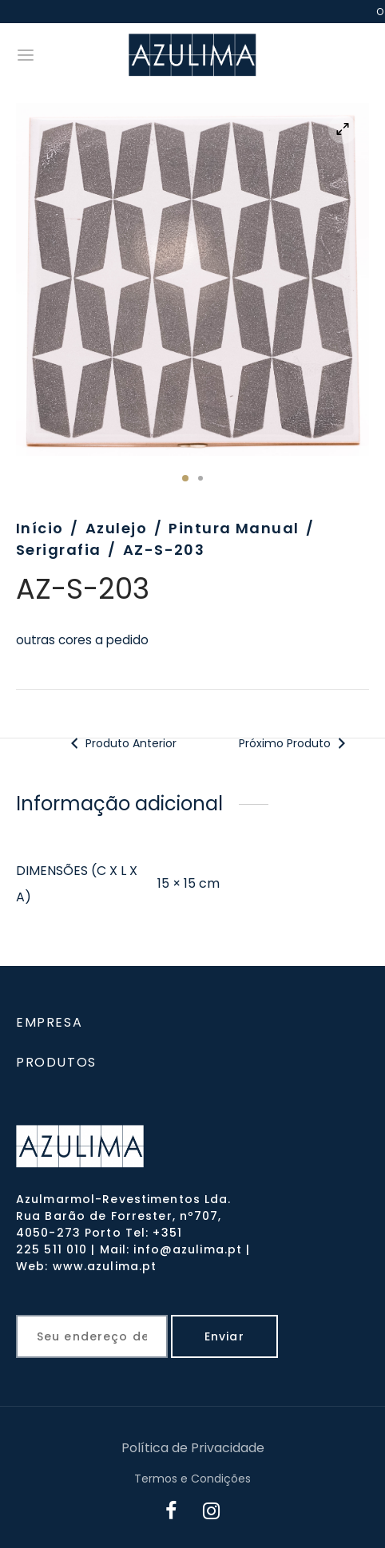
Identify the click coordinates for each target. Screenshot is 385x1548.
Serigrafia (58, 550)
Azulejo (116, 528)
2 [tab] (200, 478)
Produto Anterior (120, 743)
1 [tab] (185, 478)
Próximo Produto (294, 743)
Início (40, 528)
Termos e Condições (192, 1479)
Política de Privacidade (192, 1448)
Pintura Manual (234, 528)
